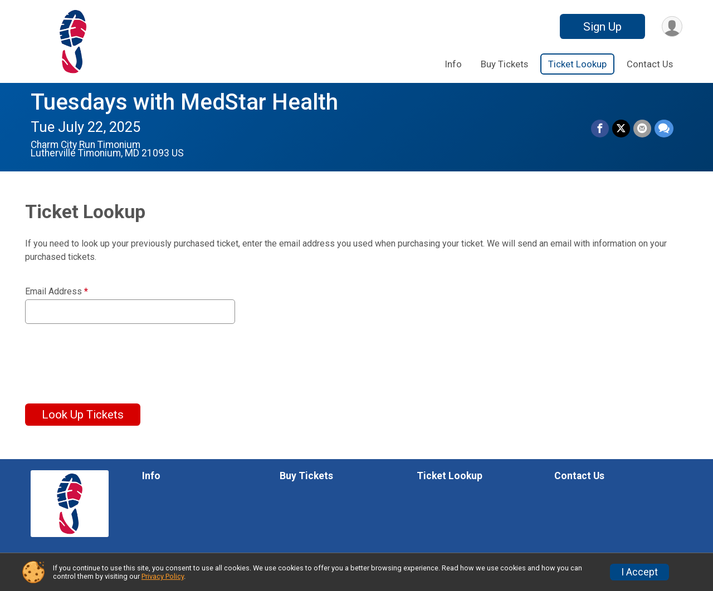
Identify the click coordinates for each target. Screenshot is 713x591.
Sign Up (602, 26)
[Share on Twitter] (621, 128)
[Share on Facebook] (600, 128)
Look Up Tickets (83, 414)
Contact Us (650, 64)
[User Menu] (672, 26)
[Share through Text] (664, 128)
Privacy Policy (162, 576)
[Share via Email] (642, 128)
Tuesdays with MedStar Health (184, 102)
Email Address (56, 292)
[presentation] (109, 356)
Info (453, 64)
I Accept (639, 572)
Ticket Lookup (577, 64)
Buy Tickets (504, 64)
